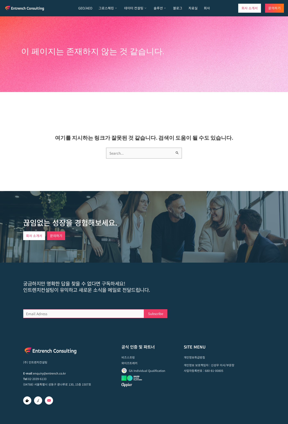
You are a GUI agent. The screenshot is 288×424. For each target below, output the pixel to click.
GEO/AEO (85, 8)
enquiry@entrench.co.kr (49, 373)
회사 (207, 8)
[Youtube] (49, 400)
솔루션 (160, 8)
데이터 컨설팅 (135, 8)
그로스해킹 (108, 8)
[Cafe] (27, 400)
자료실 (193, 8)
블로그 (177, 8)
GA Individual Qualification (147, 371)
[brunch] (38, 400)
